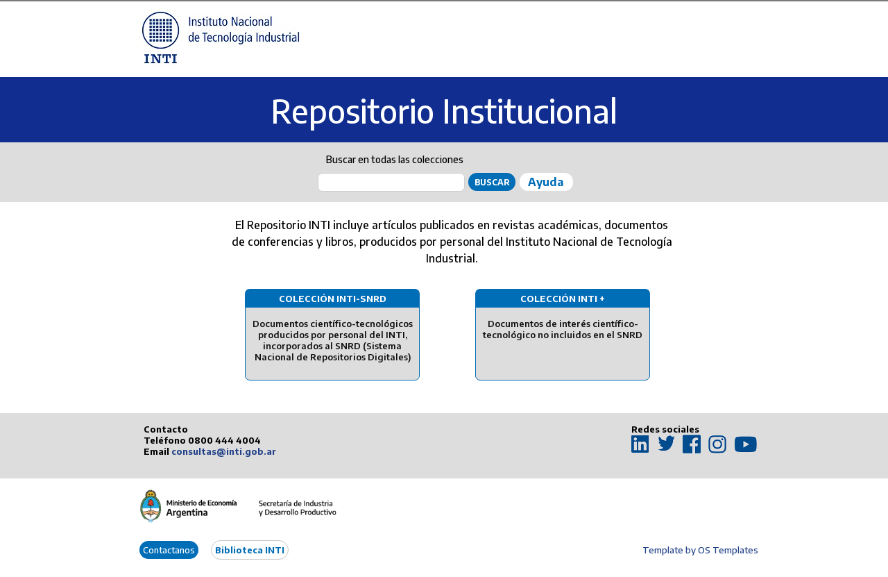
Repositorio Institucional (444, 111)
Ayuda (545, 182)
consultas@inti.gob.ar (223, 451)
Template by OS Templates (700, 549)
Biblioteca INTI (249, 549)
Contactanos (169, 549)
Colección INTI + (562, 298)
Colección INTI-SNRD (332, 298)
